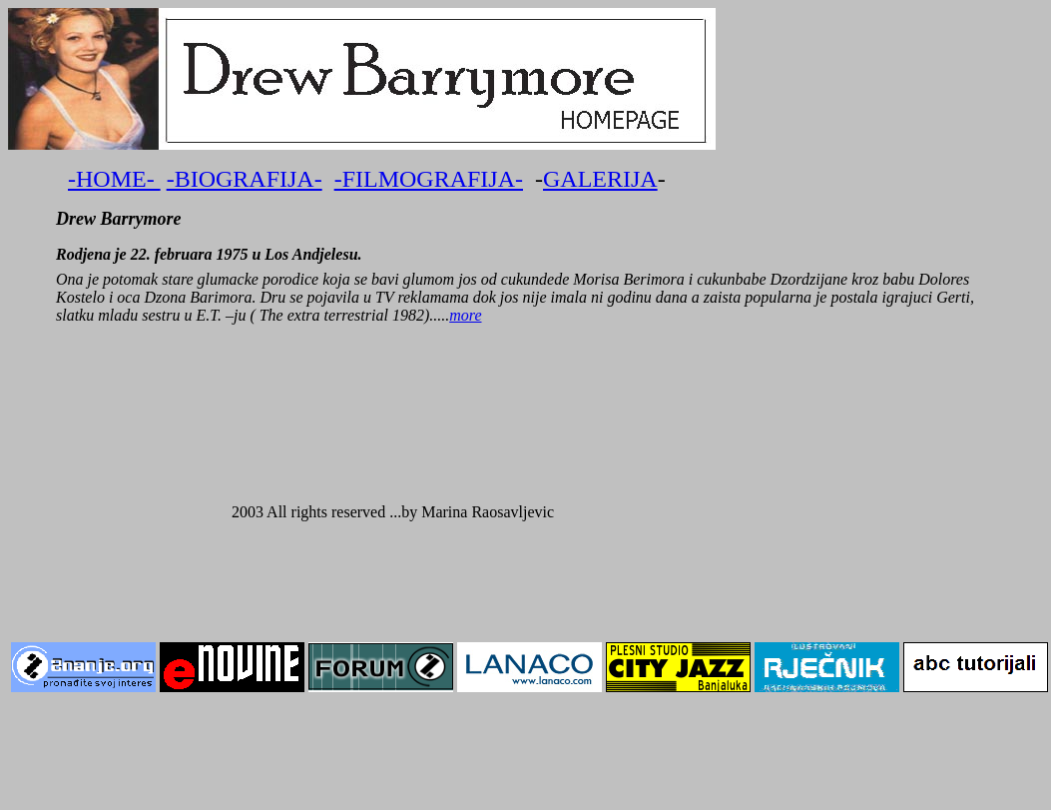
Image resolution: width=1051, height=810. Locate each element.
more (465, 315)
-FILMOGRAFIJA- (428, 179)
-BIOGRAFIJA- (244, 179)
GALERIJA (600, 179)
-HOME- (114, 179)
